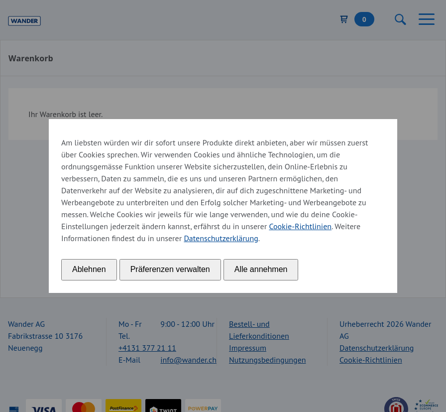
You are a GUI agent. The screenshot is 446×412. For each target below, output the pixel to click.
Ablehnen (89, 269)
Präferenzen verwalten (170, 269)
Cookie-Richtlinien (300, 226)
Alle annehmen (261, 269)
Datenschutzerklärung (221, 238)
